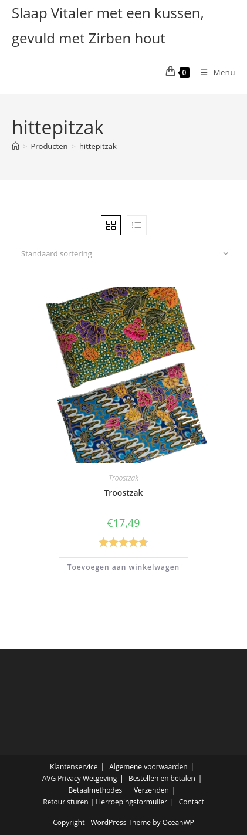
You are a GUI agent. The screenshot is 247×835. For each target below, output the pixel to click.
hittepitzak (98, 146)
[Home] (15, 146)
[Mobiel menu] (213, 72)
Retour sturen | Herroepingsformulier (105, 802)
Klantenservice (74, 767)
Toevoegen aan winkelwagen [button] (123, 567)
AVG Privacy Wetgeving (79, 778)
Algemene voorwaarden (148, 767)
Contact (191, 802)
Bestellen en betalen (161, 778)
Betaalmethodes (96, 790)
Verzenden (151, 790)
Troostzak (123, 478)
